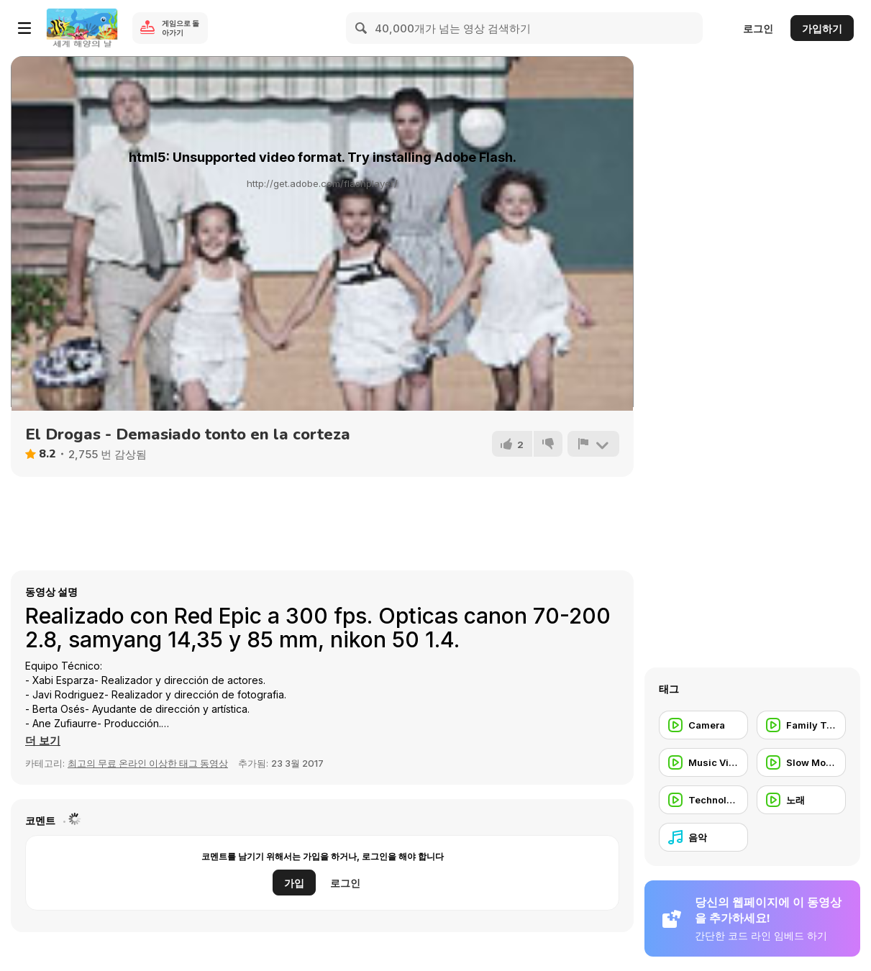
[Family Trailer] (801, 725)
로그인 (758, 28)
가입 (294, 883)
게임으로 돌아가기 (180, 28)
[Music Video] (703, 762)
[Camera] (703, 725)
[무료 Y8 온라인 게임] (82, 28)
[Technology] (703, 799)
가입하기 (822, 28)
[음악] (703, 837)
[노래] (801, 799)
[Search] (362, 28)
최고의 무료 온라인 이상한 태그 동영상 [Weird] (148, 763)
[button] (42, 741)
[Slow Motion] (801, 762)
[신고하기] (593, 444)
